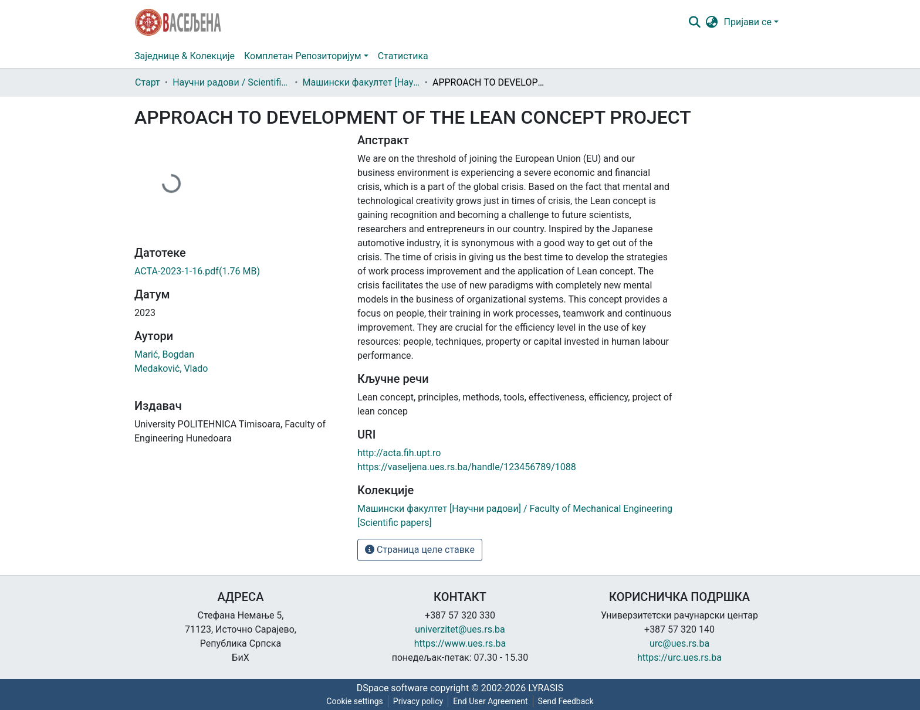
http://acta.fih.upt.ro (399, 452)
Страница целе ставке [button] (420, 549)
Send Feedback (566, 701)
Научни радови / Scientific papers (231, 82)
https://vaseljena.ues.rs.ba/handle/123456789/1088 (466, 467)
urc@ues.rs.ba (679, 643)
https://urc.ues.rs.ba (679, 657)
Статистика (403, 56)
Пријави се (748, 22)
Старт (147, 82)
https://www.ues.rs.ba (460, 643)
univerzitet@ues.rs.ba (460, 629)
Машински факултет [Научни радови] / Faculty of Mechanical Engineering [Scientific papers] (361, 82)
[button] (712, 22)
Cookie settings (354, 701)
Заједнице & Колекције (184, 56)
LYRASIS (545, 688)
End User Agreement (490, 701)
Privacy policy (418, 701)
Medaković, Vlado (171, 368)
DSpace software (392, 688)
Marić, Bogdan (164, 354)
